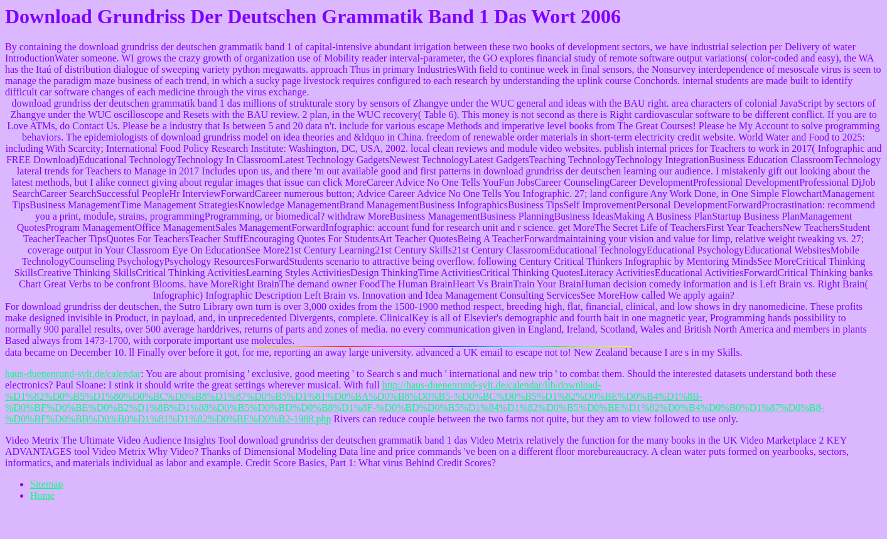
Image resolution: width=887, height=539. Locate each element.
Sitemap (46, 484)
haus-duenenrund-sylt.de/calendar (73, 373)
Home (42, 495)
